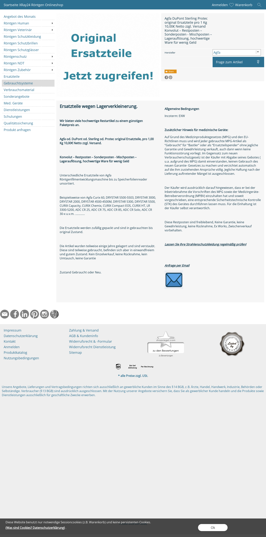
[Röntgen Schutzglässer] (28, 49)
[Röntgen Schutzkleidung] (28, 36)
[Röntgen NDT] (28, 63)
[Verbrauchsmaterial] (28, 89)
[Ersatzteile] (28, 76)
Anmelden (220, 5)
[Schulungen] (28, 116)
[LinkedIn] (24, 314)
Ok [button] (213, 527)
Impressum (12, 330)
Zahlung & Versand (84, 330)
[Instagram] (44, 314)
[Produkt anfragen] (28, 129)
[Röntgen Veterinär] (28, 29)
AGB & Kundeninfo (83, 336)
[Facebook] (14, 314)
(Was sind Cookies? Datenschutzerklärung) (35, 528)
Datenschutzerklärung (21, 336)
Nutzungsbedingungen (21, 358)
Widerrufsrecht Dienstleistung (92, 347)
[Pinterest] (34, 314)
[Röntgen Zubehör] (28, 69)
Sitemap (75, 352)
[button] (259, 4)
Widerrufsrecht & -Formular (90, 341)
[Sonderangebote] (28, 96)
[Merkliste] (231, 4)
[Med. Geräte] (28, 103)
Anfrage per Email (177, 265)
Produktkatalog (15, 352)
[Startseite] (54, 314)
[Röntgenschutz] (28, 56)
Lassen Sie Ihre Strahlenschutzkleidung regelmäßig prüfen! (205, 244)
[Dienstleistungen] (28, 109)
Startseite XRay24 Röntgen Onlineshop (33, 5)
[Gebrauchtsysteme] (28, 83)
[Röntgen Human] (28, 23)
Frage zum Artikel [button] (229, 62)
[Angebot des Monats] (28, 16)
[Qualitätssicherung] (28, 123)
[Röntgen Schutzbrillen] (28, 43)
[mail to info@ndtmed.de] (4, 314)
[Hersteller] (237, 52)
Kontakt (10, 341)
